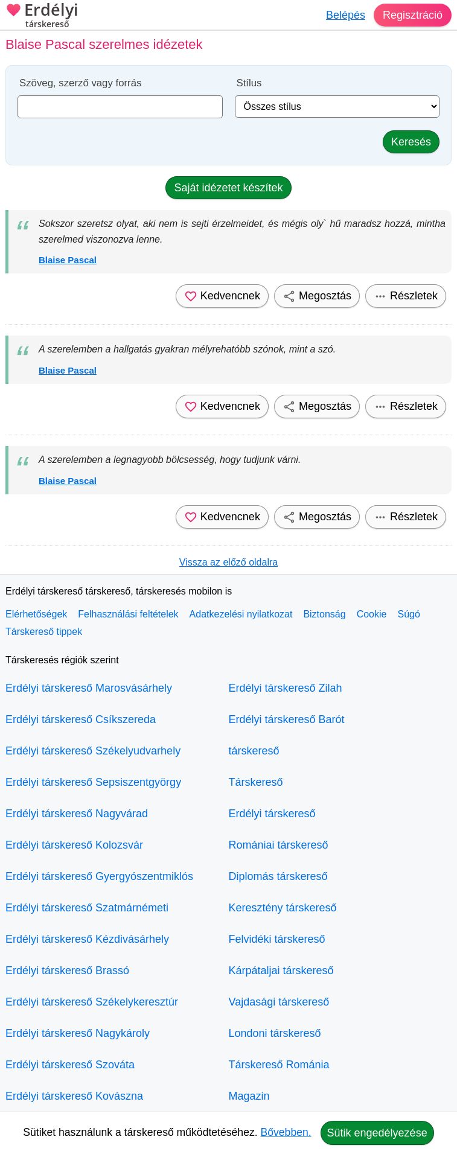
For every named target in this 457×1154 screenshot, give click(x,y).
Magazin (249, 1096)
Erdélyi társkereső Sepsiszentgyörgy (93, 782)
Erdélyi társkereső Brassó (67, 970)
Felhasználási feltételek (128, 614)
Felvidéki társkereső (277, 939)
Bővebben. (286, 1132)
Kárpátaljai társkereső (281, 970)
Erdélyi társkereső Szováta (70, 1065)
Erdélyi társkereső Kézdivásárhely (87, 939)
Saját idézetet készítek (228, 188)
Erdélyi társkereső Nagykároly (77, 1033)
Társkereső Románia (279, 1065)
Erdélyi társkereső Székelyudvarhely (93, 751)
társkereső (254, 751)
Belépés (345, 15)
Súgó (408, 614)
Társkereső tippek (43, 631)
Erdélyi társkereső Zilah (285, 688)
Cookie (372, 614)
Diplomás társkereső (278, 876)
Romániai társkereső (278, 845)
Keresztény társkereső (283, 908)
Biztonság (324, 614)
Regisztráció (413, 15)
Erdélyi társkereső (272, 814)
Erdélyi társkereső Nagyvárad (76, 814)
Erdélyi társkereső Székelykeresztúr (91, 1002)
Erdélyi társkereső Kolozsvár (74, 845)
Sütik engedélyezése (377, 1133)
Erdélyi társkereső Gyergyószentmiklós (99, 876)
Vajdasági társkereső (279, 1002)
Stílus (249, 83)
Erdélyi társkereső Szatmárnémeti (86, 908)
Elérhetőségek (36, 614)
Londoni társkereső (275, 1033)
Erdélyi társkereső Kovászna (74, 1096)
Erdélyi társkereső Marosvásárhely (88, 688)
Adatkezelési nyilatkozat (241, 614)
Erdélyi (41, 16)
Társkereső (256, 782)
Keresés (411, 142)
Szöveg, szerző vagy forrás (80, 83)
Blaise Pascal (68, 260)
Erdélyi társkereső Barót (287, 719)
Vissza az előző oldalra (228, 562)
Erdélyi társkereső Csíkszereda (80, 719)
